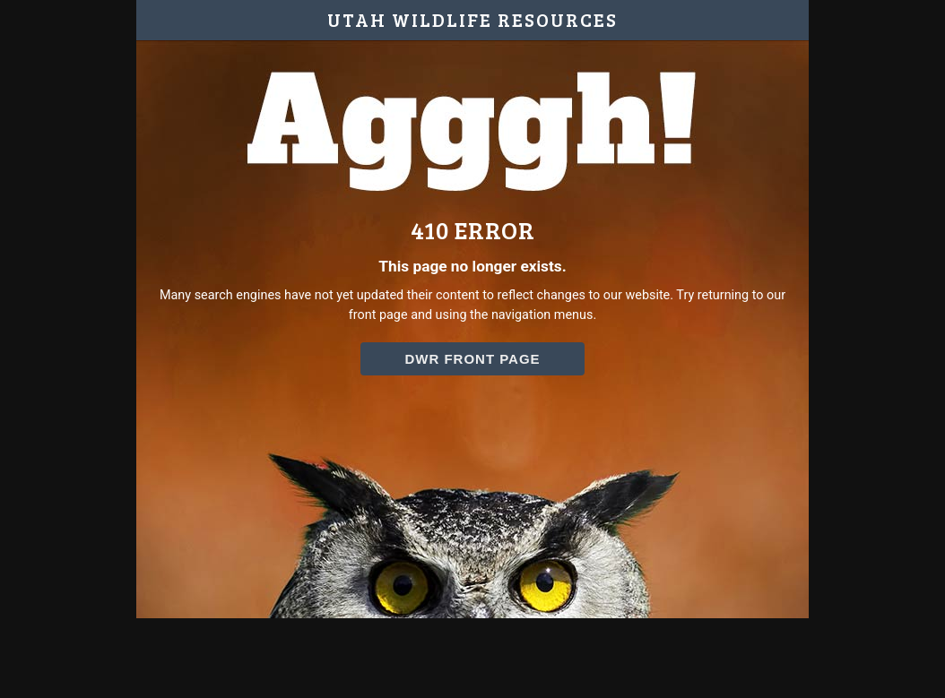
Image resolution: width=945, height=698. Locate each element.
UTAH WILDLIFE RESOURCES (472, 19)
